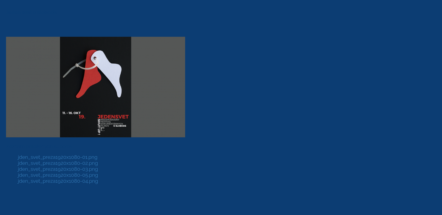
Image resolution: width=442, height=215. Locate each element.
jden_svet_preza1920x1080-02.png (58, 163)
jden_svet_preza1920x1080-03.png (58, 169)
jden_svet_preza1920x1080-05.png (58, 175)
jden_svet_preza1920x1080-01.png (57, 157)
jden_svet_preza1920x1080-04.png (58, 181)
